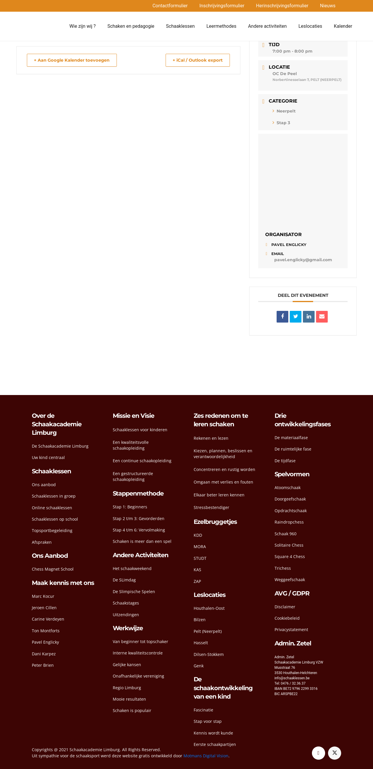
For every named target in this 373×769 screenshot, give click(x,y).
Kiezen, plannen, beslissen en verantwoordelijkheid (223, 453)
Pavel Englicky (45, 642)
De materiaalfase (291, 437)
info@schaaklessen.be (292, 678)
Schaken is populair (132, 710)
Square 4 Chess (290, 556)
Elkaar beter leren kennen (219, 495)
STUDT (200, 558)
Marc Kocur (43, 596)
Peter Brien (43, 665)
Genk (199, 665)
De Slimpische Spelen (134, 591)
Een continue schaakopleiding (142, 460)
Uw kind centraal (48, 457)
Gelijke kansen (127, 664)
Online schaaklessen (52, 507)
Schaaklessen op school (55, 519)
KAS (197, 569)
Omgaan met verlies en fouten (223, 482)
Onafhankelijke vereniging (138, 676)
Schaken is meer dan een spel (142, 541)
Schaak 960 (285, 533)
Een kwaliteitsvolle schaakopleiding (131, 445)
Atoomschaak (288, 487)
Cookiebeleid (287, 618)
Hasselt (201, 642)
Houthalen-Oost (209, 608)
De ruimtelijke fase (293, 449)
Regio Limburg (127, 687)
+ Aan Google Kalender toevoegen (74, 60)
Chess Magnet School (53, 569)
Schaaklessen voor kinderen (140, 429)
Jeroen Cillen (44, 607)
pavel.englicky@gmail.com (303, 259)
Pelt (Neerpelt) (208, 631)
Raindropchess (289, 522)
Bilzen (200, 619)
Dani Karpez (44, 654)
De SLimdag (124, 580)
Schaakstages (126, 603)
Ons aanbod (44, 484)
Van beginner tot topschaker (140, 641)
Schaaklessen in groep (54, 496)
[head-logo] (46, 26)
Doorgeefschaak (290, 499)
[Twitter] (334, 753)
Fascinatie (203, 710)
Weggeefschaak (290, 579)
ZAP (197, 581)
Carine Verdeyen (48, 619)
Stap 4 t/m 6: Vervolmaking (139, 530)
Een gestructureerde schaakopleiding (133, 476)
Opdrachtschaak (291, 510)
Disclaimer (285, 606)
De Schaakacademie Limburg (60, 446)
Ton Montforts (46, 630)
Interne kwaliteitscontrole (138, 653)
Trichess (283, 568)
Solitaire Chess (289, 545)
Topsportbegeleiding (52, 530)
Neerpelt (284, 111)
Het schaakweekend (132, 568)
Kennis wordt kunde (213, 733)
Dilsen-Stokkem (209, 654)
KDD (198, 535)
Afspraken (42, 542)
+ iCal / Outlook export (195, 60)
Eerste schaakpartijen (215, 744)
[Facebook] (318, 753)
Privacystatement (291, 629)
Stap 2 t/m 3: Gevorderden (138, 518)
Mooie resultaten (129, 699)
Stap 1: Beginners (130, 507)
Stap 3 (281, 122)
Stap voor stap (208, 721)
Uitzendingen (126, 614)
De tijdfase (285, 460)
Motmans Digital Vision (205, 755)
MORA (200, 546)
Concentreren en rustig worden (224, 469)
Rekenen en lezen (211, 438)
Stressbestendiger (211, 507)
